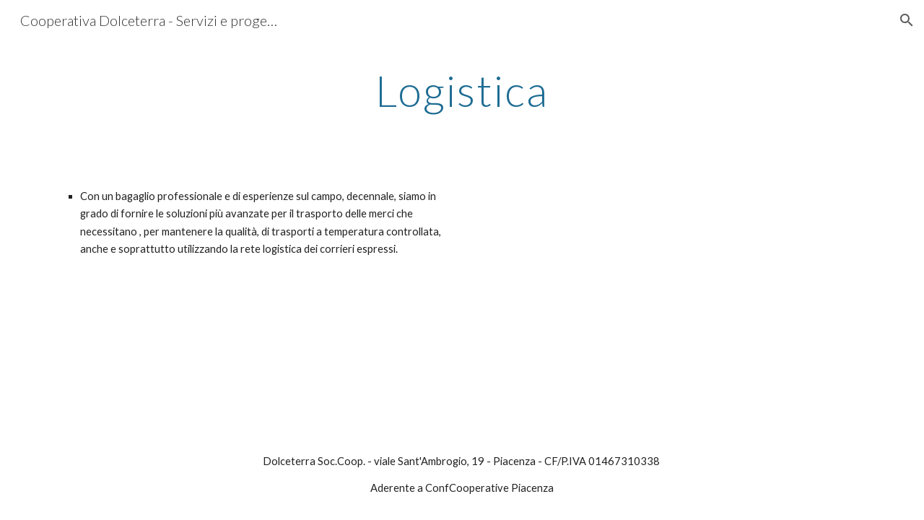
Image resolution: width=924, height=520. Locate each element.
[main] (462, 90)
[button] (906, 20)
